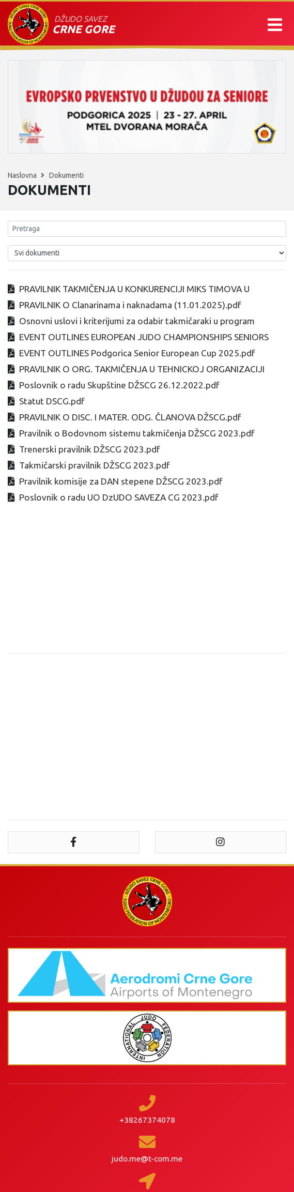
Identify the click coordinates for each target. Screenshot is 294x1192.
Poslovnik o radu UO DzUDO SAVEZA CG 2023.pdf (118, 497)
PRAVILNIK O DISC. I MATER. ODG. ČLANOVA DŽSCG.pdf (130, 417)
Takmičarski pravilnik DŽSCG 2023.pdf (94, 465)
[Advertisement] (147, 737)
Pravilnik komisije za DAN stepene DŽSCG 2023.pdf (120, 481)
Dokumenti (66, 175)
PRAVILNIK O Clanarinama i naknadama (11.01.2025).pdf (130, 305)
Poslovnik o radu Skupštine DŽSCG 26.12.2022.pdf (119, 385)
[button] (274, 25)
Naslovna (23, 175)
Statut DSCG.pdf (51, 401)
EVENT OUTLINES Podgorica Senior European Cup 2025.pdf (137, 353)
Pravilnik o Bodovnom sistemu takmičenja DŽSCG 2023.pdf (136, 433)
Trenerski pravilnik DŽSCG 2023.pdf (89, 449)
